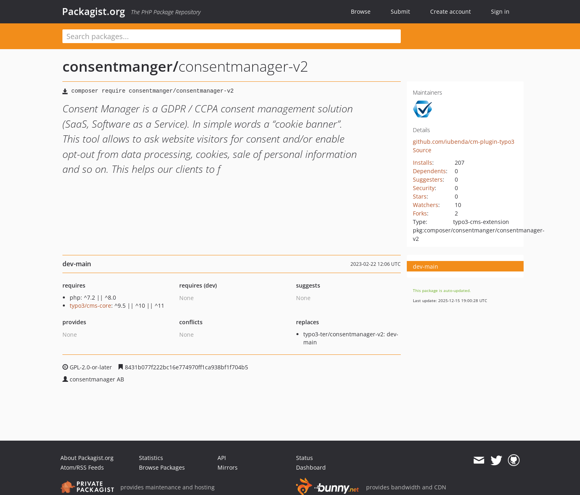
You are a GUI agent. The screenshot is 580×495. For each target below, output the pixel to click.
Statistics (151, 458)
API (222, 458)
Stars (420, 196)
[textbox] (231, 36)
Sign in (500, 11)
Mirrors (228, 467)
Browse (361, 11)
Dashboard (311, 467)
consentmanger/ (120, 66)
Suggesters (428, 179)
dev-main (425, 266)
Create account (450, 11)
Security (424, 188)
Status (304, 458)
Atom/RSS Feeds (82, 467)
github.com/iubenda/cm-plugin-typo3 (463, 141)
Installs (422, 162)
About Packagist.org (87, 458)
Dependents (429, 171)
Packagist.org (93, 11)
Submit (400, 11)
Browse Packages (162, 467)
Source (422, 150)
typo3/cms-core (90, 305)
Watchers (425, 205)
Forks (420, 213)
